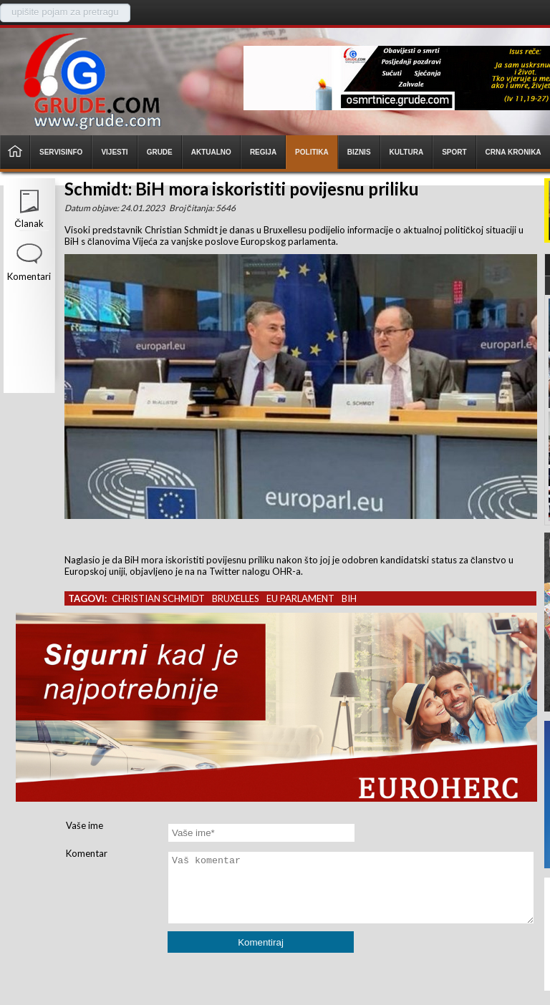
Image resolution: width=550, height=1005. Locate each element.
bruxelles (235, 598)
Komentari (29, 276)
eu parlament (300, 598)
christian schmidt (158, 598)
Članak (28, 223)
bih (349, 598)
